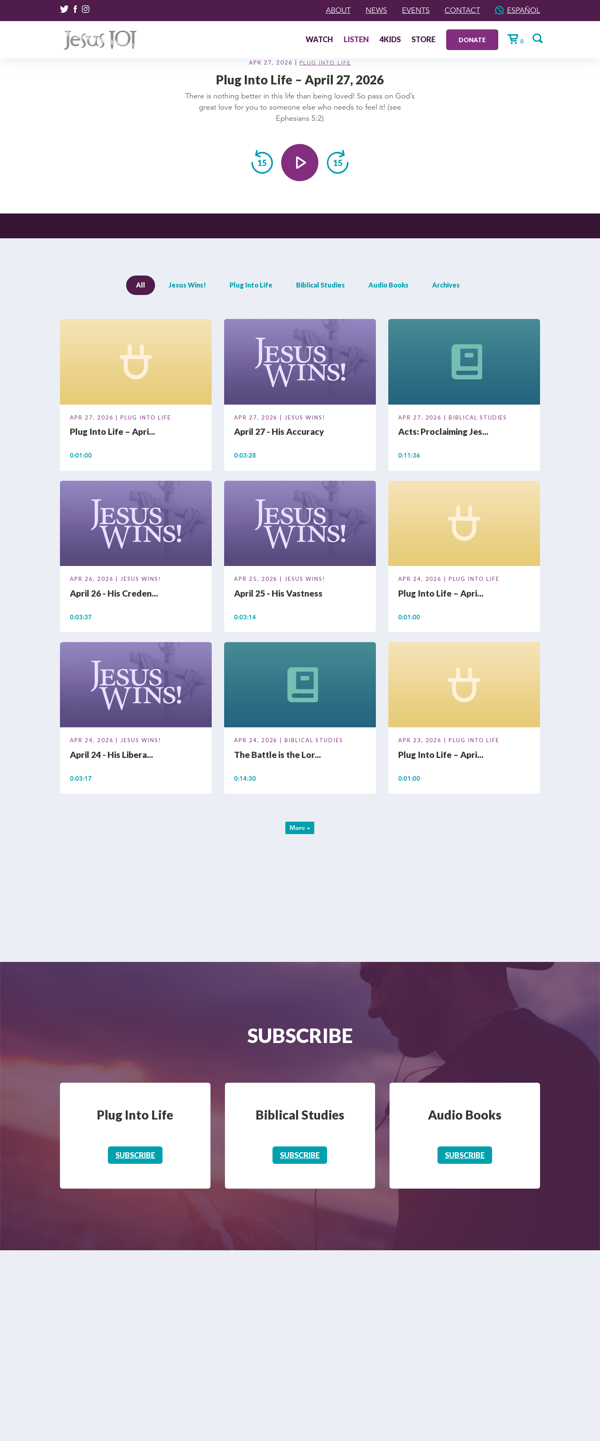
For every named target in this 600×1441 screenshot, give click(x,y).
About (338, 10)
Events (416, 10)
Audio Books (388, 285)
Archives (446, 285)
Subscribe (135, 1155)
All (140, 285)
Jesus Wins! (187, 285)
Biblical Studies (320, 285)
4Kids (390, 40)
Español (523, 10)
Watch (319, 40)
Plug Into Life (325, 63)
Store (423, 40)
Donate (472, 39)
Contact (462, 10)
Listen (356, 40)
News (376, 10)
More (299, 828)
